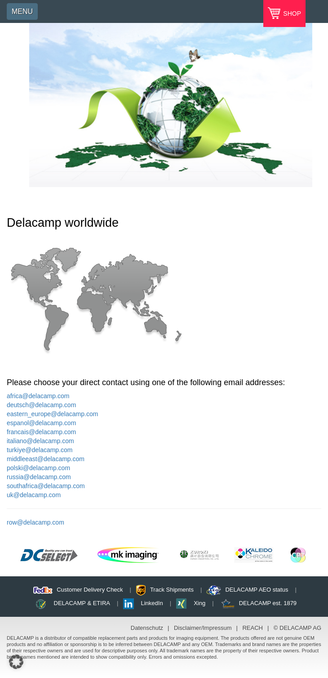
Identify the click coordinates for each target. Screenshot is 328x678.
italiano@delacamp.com (40, 441)
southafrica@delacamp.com (46, 485)
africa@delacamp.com (38, 396)
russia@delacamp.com (39, 476)
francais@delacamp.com (41, 432)
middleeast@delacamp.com (45, 458)
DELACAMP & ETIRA (82, 603)
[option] (170, 105)
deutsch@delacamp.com (41, 405)
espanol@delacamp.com (41, 423)
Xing (199, 603)
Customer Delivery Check (90, 589)
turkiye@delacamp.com (40, 449)
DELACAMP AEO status (256, 589)
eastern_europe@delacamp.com (52, 414)
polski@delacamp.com (38, 467)
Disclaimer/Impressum (203, 627)
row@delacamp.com (35, 522)
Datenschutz (147, 627)
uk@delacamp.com (34, 494)
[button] (16, 662)
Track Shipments (172, 589)
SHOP (291, 13)
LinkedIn (152, 603)
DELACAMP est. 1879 (268, 603)
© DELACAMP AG (297, 627)
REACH (252, 627)
